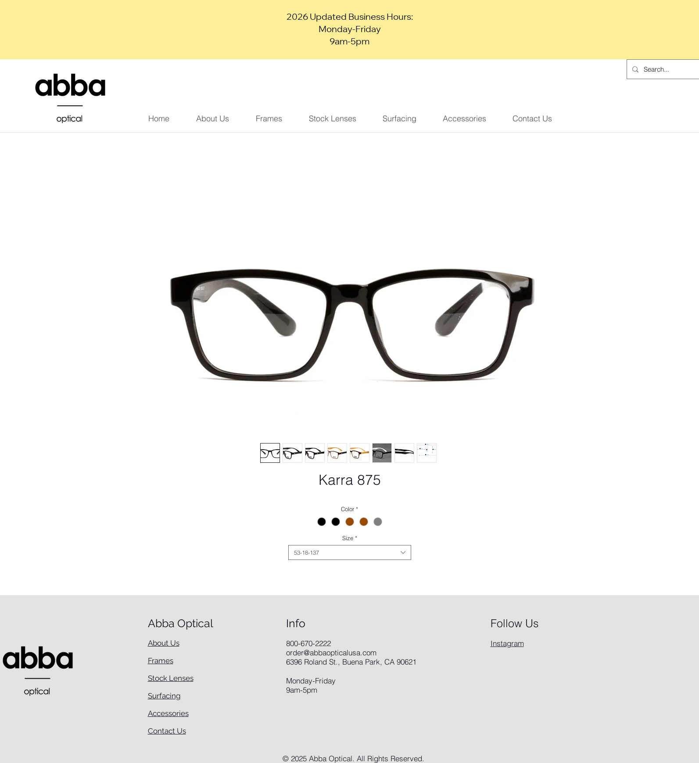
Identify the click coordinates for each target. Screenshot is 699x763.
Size (349, 537)
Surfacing (164, 695)
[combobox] (349, 552)
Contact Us (167, 731)
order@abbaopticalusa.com (331, 652)
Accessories (168, 713)
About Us (163, 643)
